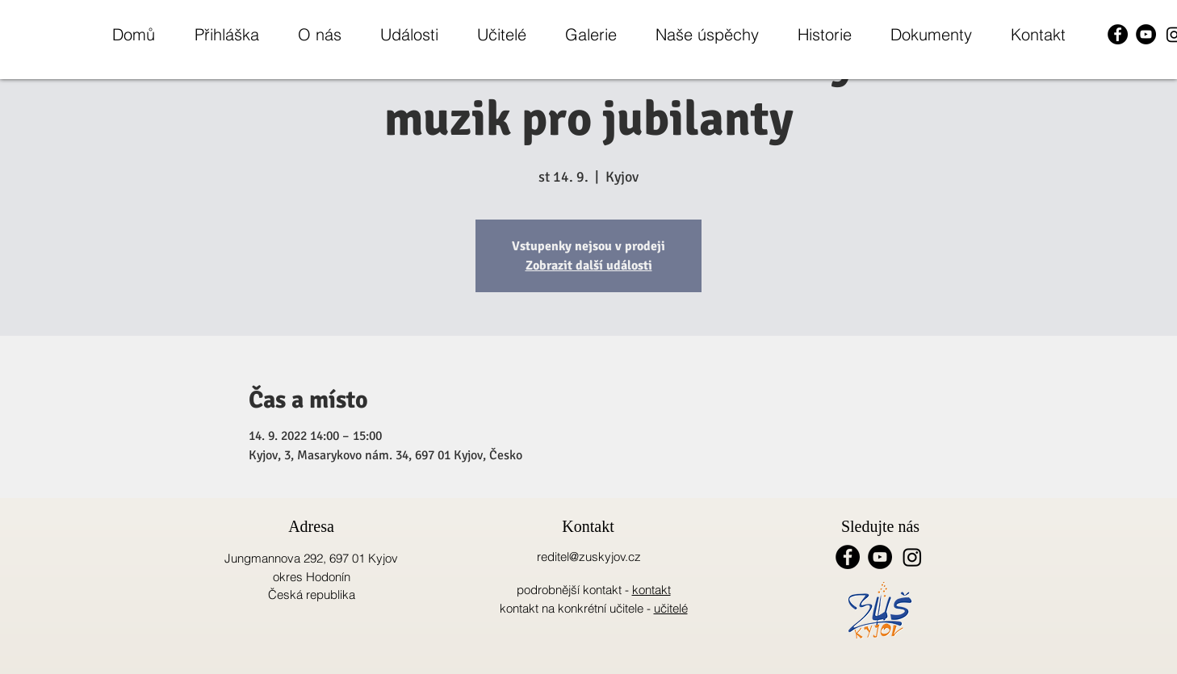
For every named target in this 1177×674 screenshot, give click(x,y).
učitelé (671, 608)
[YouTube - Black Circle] (1146, 34)
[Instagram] (912, 557)
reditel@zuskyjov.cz (589, 556)
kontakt (651, 589)
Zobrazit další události (589, 265)
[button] (319, 34)
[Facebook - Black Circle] (1118, 34)
